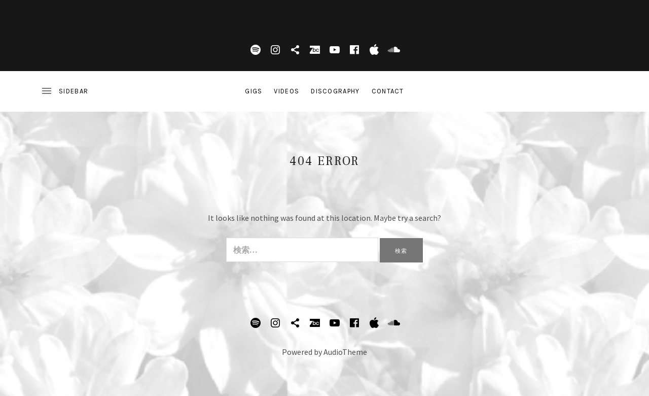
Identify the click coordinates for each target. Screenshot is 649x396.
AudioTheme (345, 352)
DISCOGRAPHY (335, 91)
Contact (388, 91)
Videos (286, 91)
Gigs (253, 91)
